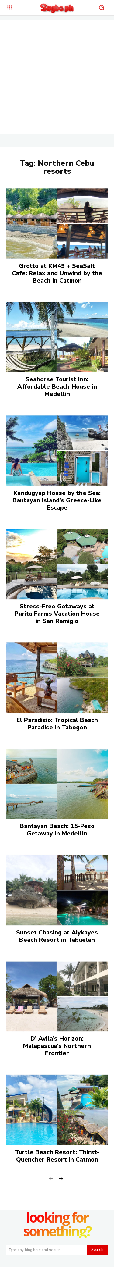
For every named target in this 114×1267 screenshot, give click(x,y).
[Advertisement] (57, 77)
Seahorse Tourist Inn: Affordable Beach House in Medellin (57, 386)
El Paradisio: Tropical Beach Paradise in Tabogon (57, 723)
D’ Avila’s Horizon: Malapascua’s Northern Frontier (57, 1045)
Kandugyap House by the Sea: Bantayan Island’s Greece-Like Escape (57, 500)
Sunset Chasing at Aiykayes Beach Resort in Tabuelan (57, 936)
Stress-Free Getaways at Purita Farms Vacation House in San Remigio (57, 613)
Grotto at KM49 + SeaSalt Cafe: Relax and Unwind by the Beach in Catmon (57, 273)
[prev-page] (51, 1178)
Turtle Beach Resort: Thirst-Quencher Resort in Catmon (57, 1156)
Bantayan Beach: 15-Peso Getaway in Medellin (57, 830)
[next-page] (61, 1178)
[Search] (97, 1250)
